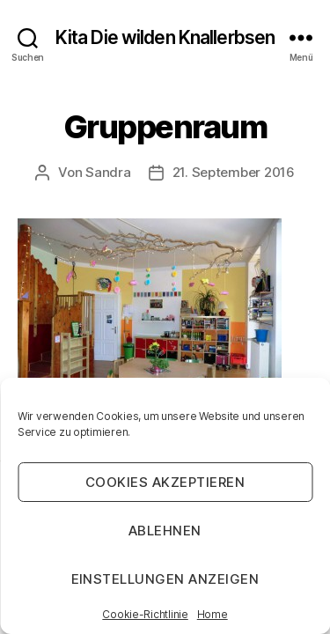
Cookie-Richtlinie (144, 614)
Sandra (107, 172)
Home (212, 614)
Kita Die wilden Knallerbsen (165, 37)
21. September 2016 (233, 172)
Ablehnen (165, 530)
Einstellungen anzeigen (165, 579)
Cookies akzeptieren (165, 482)
